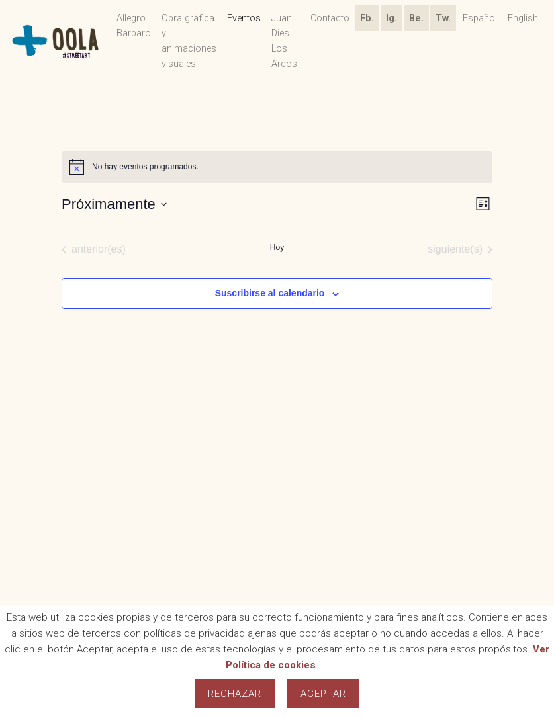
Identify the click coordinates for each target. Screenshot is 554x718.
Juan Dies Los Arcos (284, 41)
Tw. (443, 18)
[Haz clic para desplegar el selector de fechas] (114, 204)
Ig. (391, 18)
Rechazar (235, 693)
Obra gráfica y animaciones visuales (189, 41)
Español (480, 18)
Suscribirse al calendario (270, 293)
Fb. (367, 18)
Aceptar (323, 693)
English (523, 18)
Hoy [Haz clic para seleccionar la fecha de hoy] (277, 247)
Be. (416, 18)
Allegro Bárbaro (133, 26)
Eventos (244, 18)
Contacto (329, 18)
